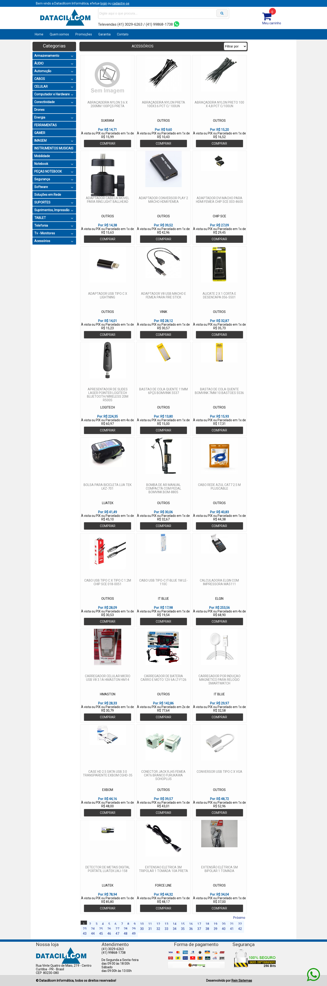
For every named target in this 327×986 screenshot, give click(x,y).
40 (223, 929)
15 (183, 924)
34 (174, 929)
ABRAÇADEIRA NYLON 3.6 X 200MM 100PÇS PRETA (107, 104)
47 (117, 933)
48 (125, 933)
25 (101, 929)
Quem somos (59, 34)
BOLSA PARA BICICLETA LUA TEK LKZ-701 (107, 486)
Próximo (239, 917)
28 (125, 929)
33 (166, 929)
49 (134, 933)
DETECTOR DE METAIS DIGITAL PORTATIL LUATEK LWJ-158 (107, 869)
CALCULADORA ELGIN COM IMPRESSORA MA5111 (219, 582)
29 (134, 929)
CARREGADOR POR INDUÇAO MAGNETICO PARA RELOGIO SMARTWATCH (219, 679)
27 (117, 929)
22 (240, 924)
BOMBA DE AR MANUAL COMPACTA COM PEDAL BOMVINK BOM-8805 (163, 488)
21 (232, 924)
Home (39, 34)
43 (85, 933)
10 (142, 924)
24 (93, 929)
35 (183, 929)
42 (240, 929)
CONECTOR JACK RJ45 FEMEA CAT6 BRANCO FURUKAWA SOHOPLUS (163, 775)
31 (150, 929)
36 (191, 929)
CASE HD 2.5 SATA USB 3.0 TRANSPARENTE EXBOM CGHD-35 (107, 773)
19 (215, 924)
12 (158, 924)
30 (142, 929)
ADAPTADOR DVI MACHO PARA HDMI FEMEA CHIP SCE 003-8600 (219, 199)
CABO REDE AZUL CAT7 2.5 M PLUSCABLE (219, 486)
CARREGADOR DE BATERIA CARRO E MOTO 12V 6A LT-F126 (163, 677)
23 (85, 929)
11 (150, 924)
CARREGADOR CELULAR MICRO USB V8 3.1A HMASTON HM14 (107, 677)
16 (191, 924)
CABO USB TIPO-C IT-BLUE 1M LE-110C (163, 582)
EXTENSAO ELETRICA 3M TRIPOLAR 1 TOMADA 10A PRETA (163, 869)
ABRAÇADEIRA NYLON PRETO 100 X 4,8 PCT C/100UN (219, 104)
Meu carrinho (271, 23)
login (103, 3)
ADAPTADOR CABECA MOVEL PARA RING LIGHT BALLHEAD (107, 199)
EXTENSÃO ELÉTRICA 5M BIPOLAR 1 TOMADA (219, 869)
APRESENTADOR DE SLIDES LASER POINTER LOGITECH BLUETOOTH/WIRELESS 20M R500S (107, 394)
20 (223, 924)
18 (207, 924)
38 (207, 929)
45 (101, 933)
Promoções (83, 34)
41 (232, 929)
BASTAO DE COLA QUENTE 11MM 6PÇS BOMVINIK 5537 (163, 391)
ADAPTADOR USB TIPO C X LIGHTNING (107, 295)
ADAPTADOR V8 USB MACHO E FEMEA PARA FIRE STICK (163, 295)
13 (166, 924)
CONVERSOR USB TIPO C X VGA (219, 771)
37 (199, 929)
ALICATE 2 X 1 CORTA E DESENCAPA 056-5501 (219, 295)
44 (93, 933)
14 (174, 924)
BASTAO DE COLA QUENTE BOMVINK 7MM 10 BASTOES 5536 (219, 391)
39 (215, 929)
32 (158, 929)
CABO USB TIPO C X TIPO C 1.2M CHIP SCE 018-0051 (107, 582)
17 (199, 924)
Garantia (104, 34)
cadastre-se (120, 3)
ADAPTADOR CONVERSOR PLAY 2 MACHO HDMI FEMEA (163, 199)
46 (109, 933)
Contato (123, 34)
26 (109, 929)
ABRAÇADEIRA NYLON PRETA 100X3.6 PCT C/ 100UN (163, 104)
